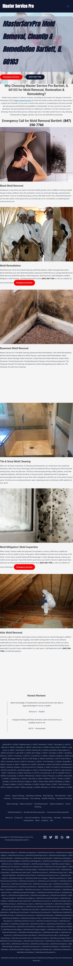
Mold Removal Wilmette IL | (63, 949)
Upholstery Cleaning (33, 796)
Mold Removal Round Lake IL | (49, 935)
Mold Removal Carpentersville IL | (33, 867)
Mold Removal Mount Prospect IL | (48, 921)
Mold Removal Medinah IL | (12, 918)
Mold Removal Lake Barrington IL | (14, 907)
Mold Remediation (15, 812)
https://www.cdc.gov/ (22, 100)
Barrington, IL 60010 (62, 744)
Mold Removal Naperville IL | (21, 924)
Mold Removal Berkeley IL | (63, 858)
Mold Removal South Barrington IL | (12, 941)
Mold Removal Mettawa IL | (52, 918)
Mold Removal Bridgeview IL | (53, 861)
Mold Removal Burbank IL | (23, 864)
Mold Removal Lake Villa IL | (31, 910)
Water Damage (12, 804)
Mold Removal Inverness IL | (42, 901)
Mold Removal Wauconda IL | (41, 944)
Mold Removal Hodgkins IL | (26, 898)
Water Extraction (26, 804)
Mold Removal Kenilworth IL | (45, 904)
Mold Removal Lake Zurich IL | (51, 910)
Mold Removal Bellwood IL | (24, 858)
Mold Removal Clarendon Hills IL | (50, 870)
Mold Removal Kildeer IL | (63, 904)
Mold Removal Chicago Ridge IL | (27, 870)
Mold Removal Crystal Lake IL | (21, 872)
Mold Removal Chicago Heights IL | (57, 867)
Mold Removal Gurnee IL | (34, 890)
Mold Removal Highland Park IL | (20, 895)
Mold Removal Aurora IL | (17, 855)
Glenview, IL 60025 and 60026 (48, 764)
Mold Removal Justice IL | (26, 904)
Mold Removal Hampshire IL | (53, 890)
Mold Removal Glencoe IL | (10, 887)
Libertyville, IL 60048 (10, 744)
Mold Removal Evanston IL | (28, 881)
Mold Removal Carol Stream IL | (11, 867)
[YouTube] (67, 837)
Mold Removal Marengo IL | (45, 915)
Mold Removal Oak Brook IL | (46, 927)
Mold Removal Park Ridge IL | (13, 929)
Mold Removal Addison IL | (9, 852)
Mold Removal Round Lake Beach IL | (25, 935)
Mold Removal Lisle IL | (8, 915)
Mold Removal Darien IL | (41, 872)
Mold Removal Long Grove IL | (26, 915)
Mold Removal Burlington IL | (41, 864)
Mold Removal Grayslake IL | (15, 890)
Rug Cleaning (48, 796)
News (37, 820)
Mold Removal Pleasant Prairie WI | (50, 958)
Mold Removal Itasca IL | (9, 904)
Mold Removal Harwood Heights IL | (25, 892)
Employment (28, 820)
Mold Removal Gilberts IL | (63, 884)
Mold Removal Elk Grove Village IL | (37, 878)
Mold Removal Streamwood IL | (34, 941)
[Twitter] (50, 837)
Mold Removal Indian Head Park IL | (20, 901)
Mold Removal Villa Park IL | (21, 944)
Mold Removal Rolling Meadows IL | (31, 932)
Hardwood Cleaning (64, 798)
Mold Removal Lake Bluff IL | (36, 907)
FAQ (51, 820)
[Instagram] (56, 837)
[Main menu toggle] (68, 6)
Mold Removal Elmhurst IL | (58, 878)
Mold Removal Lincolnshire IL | (20, 912)
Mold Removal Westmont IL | (32, 947)
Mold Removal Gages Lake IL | (43, 884)
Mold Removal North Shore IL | (57, 924)
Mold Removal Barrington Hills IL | (37, 855)
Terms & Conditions (32, 818)
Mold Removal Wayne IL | (59, 944)
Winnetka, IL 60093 (23, 747)
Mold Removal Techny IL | (54, 941)
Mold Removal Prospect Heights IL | (36, 929)
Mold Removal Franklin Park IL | (22, 884)
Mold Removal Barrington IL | (59, 855)
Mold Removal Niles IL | (39, 924)
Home (7, 796)
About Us (9, 818)
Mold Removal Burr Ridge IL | (61, 864)
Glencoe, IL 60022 (8, 747)
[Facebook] (45, 837)
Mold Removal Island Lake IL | (62, 901)
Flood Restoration (41, 804)
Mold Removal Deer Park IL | (59, 872)
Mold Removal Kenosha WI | (28, 958)
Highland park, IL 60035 (28, 744)
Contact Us (18, 818)
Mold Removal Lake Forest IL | (56, 907)
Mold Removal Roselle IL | (52, 932)
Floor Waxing (35, 798)
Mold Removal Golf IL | (46, 887)
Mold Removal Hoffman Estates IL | (49, 898)
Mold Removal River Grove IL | (58, 929)
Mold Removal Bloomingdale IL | (11, 861)
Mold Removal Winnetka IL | (26, 952)
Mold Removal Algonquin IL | (28, 852)
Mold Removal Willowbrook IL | (43, 949)
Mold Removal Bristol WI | (10, 958)
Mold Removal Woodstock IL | (46, 952)
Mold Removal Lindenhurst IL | (63, 912)
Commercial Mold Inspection (58, 812)
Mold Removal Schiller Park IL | (22, 938)
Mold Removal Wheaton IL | (51, 947)
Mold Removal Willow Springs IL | (21, 949)
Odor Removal (60, 796)
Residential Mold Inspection (34, 812)
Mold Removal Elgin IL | (17, 878)
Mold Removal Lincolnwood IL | (41, 912)
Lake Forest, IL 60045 (40, 747)
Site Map (57, 818)
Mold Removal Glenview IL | (28, 887)
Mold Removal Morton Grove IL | (25, 921)
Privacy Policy (46, 818)
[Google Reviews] (62, 837)
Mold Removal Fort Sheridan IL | (49, 881)
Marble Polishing (48, 798)
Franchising (66, 818)
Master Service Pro (18, 6)
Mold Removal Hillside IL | (59, 895)
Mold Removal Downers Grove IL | (49, 875)
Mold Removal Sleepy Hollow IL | (61, 938)
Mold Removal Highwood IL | (40, 895)
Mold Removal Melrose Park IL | (31, 918)
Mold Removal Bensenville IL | (44, 858)
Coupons (44, 820)
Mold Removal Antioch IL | (47, 852)
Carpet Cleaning (18, 796)
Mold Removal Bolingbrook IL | (32, 861)
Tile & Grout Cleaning (20, 798)
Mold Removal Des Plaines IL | (27, 875)
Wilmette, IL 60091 (46, 744)
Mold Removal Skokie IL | (41, 938)
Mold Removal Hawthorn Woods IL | (50, 892)
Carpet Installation (56, 804)
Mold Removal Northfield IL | (26, 927)
